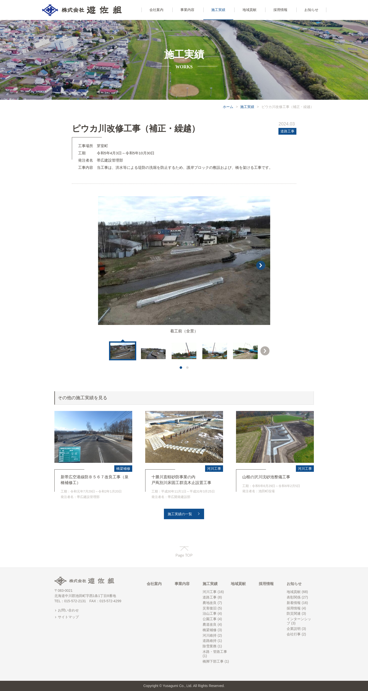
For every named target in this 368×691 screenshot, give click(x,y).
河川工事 (214, 469)
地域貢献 (238, 584)
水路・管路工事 (215, 652)
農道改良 (210, 624)
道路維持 (210, 641)
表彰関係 (294, 597)
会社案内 (154, 584)
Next (264, 350)
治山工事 (210, 613)
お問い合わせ (68, 610)
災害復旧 (210, 608)
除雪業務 (210, 646)
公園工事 (210, 619)
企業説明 (294, 629)
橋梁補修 (123, 469)
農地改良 (210, 603)
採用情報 (266, 584)
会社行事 (294, 634)
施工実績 (247, 107)
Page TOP (184, 555)
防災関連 (294, 613)
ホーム (228, 107)
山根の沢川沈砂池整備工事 (266, 477)
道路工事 (287, 131)
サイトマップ (68, 617)
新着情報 (294, 603)
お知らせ (294, 584)
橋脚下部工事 (213, 661)
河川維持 (210, 635)
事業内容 (182, 584)
